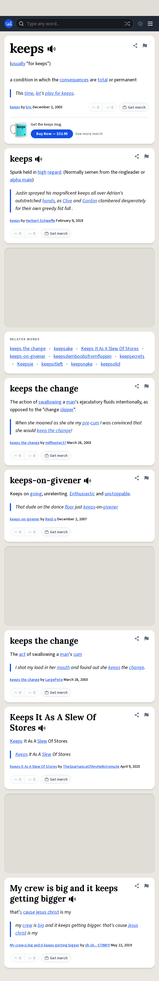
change (136, 667)
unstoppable (117, 493)
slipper (67, 409)
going (36, 493)
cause (29, 912)
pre (85, 422)
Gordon (89, 200)
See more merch (89, 134)
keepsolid (110, 364)
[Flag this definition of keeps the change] (146, 386)
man (70, 402)
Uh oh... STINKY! (97, 945)
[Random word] (127, 23)
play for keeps (59, 93)
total (102, 79)
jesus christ (47, 912)
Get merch (134, 107)
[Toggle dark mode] (140, 23)
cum (95, 422)
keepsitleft (52, 364)
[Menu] (150, 23)
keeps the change (28, 348)
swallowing (50, 402)
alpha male (21, 179)
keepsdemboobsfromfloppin (82, 356)
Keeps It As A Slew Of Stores (110, 348)
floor (69, 507)
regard (54, 172)
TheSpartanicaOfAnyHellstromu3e (91, 766)
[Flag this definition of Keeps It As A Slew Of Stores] (146, 715)
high (42, 172)
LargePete (54, 679)
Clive (67, 200)
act (22, 654)
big (41, 925)
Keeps (16, 741)
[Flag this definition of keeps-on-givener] (146, 478)
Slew (42, 741)
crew (27, 925)
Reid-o (50, 519)
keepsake (63, 348)
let (38, 93)
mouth (63, 667)
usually (18, 63)
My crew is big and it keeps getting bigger (44, 945)
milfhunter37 (55, 443)
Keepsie (25, 364)
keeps (15, 107)
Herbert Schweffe (40, 220)
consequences (74, 79)
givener (110, 507)
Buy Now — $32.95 (52, 134)
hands (48, 200)
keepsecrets (132, 356)
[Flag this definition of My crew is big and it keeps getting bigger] (146, 885)
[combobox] (74, 23)
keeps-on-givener (27, 356)
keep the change (54, 430)
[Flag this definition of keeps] (144, 45)
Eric (29, 107)
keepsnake (82, 364)
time (29, 93)
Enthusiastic (82, 493)
